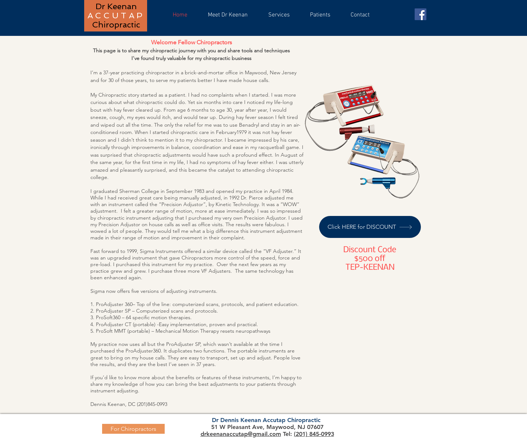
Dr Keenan (116, 6)
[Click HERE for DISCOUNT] (370, 227)
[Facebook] (420, 14)
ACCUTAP (116, 15)
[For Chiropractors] (133, 429)
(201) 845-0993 (314, 433)
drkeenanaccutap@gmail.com (241, 433)
